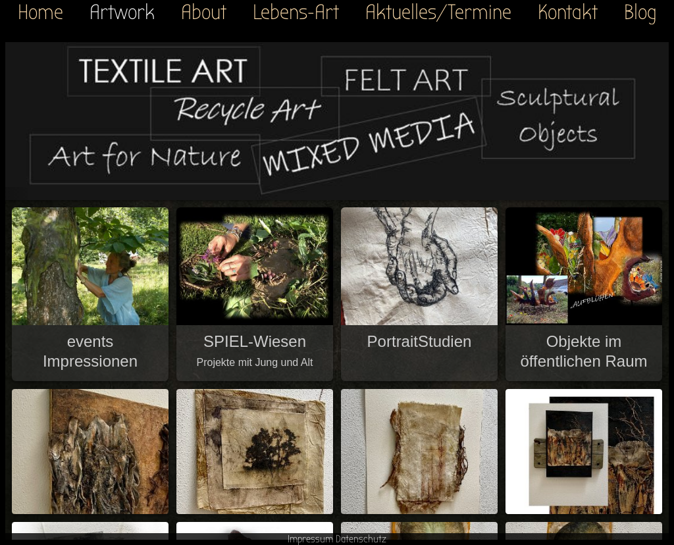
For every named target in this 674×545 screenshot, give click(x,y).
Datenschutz (361, 539)
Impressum (310, 539)
